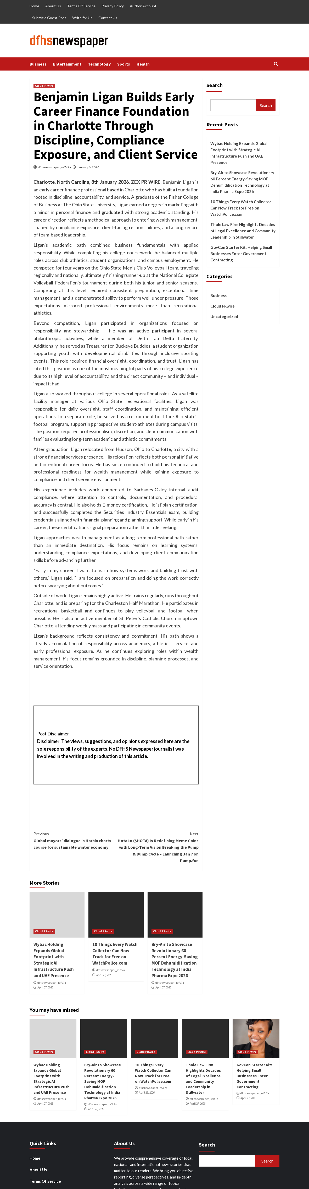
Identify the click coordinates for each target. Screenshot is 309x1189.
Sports (123, 64)
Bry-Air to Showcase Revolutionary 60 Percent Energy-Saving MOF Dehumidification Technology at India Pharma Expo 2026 (174, 959)
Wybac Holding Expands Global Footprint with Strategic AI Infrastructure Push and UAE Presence (53, 959)
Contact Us (107, 17)
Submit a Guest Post (49, 17)
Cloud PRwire (44, 86)
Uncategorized (224, 316)
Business (38, 64)
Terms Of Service (81, 6)
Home (34, 6)
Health (143, 64)
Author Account (143, 6)
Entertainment (67, 64)
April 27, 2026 (45, 987)
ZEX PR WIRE (145, 182)
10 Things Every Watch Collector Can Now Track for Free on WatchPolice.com (115, 953)
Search (214, 85)
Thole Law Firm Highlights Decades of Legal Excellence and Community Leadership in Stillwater (243, 230)
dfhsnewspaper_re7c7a (54, 167)
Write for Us (82, 17)
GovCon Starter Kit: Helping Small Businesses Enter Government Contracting (241, 253)
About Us (53, 6)
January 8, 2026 (88, 167)
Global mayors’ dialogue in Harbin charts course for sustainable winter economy (74, 840)
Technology (99, 64)
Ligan (184, 361)
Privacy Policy (113, 6)
